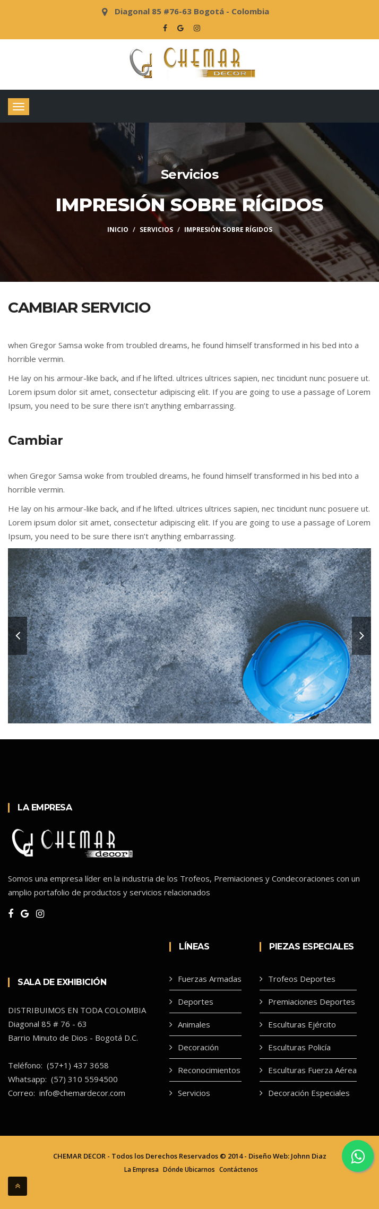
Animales (194, 1024)
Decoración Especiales (309, 1092)
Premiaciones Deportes (311, 1001)
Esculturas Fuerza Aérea (312, 1070)
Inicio (117, 229)
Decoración (198, 1047)
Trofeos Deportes (301, 978)
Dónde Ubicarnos (189, 1170)
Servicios (156, 229)
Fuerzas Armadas (210, 978)
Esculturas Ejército (302, 1024)
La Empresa (141, 1170)
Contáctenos (238, 1170)
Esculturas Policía (299, 1047)
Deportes (195, 1001)
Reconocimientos (209, 1070)
